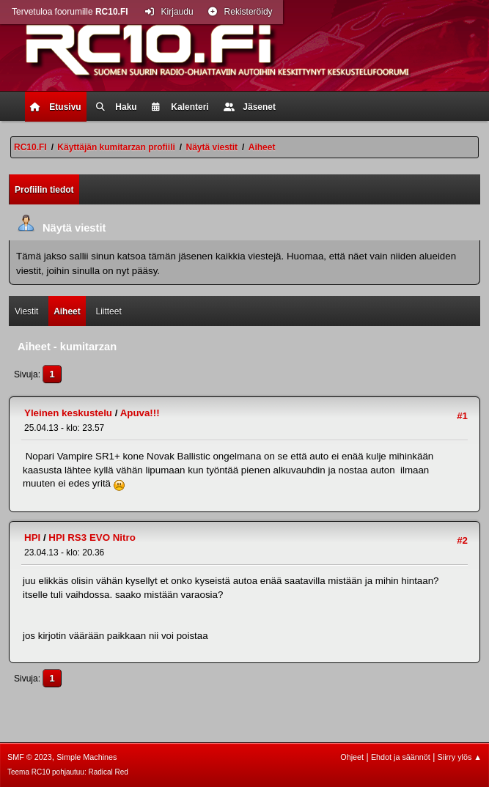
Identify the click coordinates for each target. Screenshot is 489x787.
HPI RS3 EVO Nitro (92, 537)
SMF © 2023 (29, 757)
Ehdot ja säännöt (400, 757)
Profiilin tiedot (44, 190)
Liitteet (108, 311)
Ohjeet (352, 757)
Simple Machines (86, 757)
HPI (32, 537)
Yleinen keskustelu (68, 412)
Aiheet (67, 311)
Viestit (26, 311)
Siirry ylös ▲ (460, 757)
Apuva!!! (140, 412)
